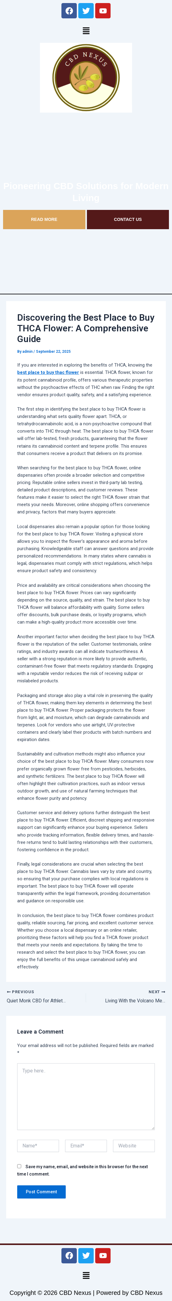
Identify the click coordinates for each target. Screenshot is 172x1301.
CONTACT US (128, 219)
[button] (86, 30)
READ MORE (44, 219)
